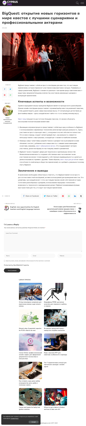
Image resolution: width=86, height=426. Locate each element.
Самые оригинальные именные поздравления (7, 120)
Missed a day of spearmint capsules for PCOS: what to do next (30, 330)
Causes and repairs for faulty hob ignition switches (29, 409)
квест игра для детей (68, 159)
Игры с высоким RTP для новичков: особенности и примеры (55, 354)
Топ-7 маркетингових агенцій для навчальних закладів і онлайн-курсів (55, 365)
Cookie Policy (25, 418)
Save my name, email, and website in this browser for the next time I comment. (28, 261)
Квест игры (22, 119)
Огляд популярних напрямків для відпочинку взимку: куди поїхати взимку (30, 304)
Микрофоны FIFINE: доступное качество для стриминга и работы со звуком (55, 304)
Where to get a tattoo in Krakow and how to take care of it (54, 409)
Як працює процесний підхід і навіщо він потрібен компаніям (54, 330)
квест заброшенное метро (45, 146)
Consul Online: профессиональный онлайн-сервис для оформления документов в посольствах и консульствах (30, 356)
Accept (25, 421)
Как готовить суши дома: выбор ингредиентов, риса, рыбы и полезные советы (29, 383)
